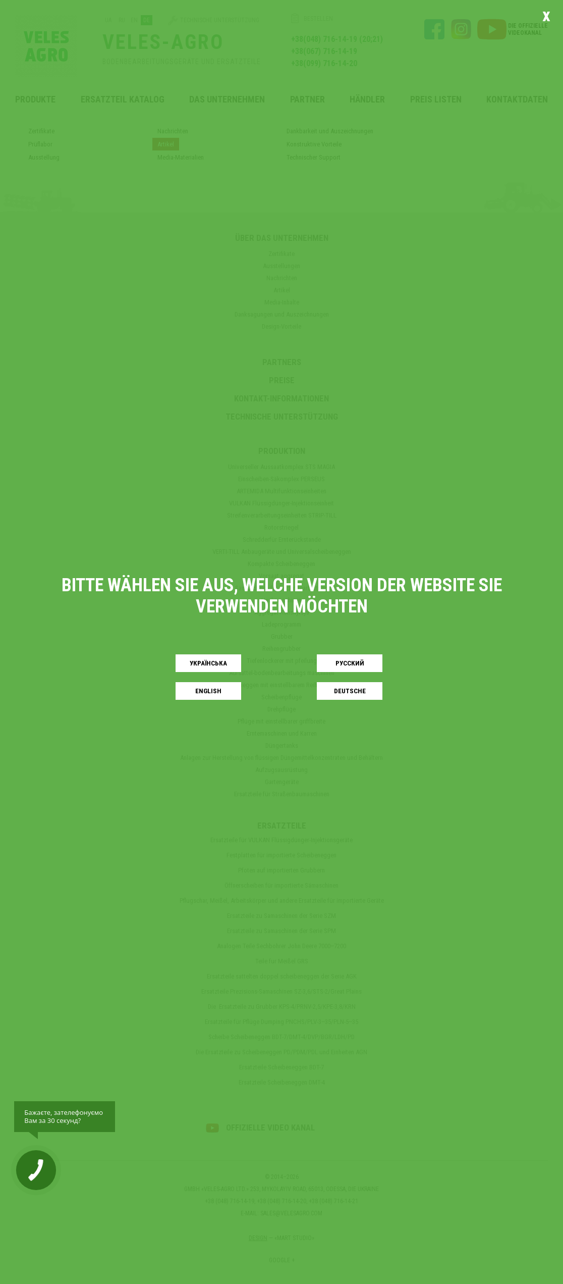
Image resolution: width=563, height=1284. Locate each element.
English (208, 691)
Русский (349, 663)
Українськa (208, 663)
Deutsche (350, 691)
